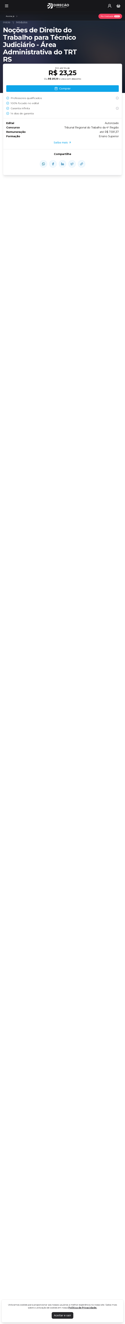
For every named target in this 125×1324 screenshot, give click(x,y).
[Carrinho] (118, 6)
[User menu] (109, 6)
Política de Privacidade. (82, 1307)
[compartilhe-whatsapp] (43, 164)
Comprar (62, 88)
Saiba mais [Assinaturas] (62, 142)
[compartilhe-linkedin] (62, 164)
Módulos (21, 22)
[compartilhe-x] (72, 164)
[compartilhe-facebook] (53, 164)
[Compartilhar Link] (81, 164)
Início (6, 22)
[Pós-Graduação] (110, 16)
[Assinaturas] (12, 16)
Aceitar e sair (62, 1315)
